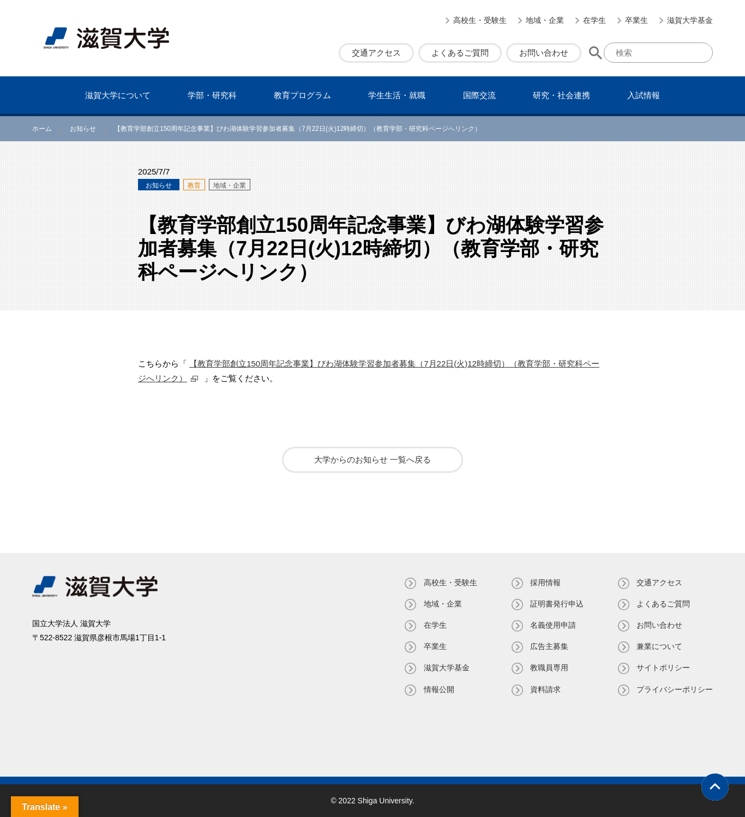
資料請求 (545, 689)
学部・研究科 (212, 95)
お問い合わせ (543, 52)
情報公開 (438, 689)
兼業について (659, 646)
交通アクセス (376, 52)
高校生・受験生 (480, 20)
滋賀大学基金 (690, 20)
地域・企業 (545, 20)
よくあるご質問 (460, 52)
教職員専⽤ (549, 667)
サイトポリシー (663, 667)
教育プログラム (302, 95)
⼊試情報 (643, 95)
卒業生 (636, 20)
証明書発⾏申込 (556, 603)
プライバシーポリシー (674, 689)
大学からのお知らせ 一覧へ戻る (372, 459)
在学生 (594, 20)
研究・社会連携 (561, 95)
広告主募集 (549, 646)
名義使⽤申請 (552, 625)
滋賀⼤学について (118, 95)
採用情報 (545, 582)
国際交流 (479, 95)
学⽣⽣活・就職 (396, 95)
